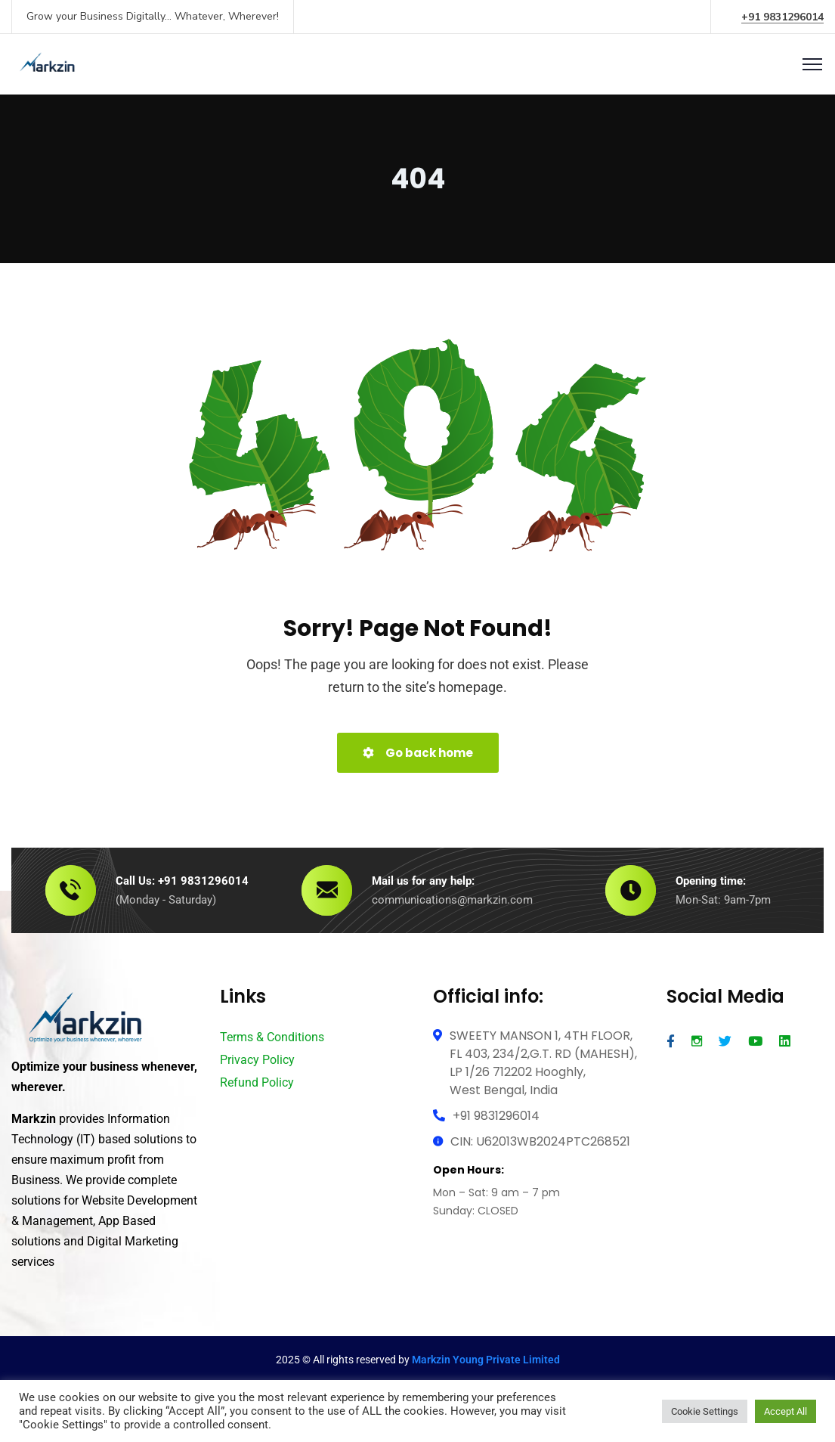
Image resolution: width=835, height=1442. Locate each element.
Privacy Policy (257, 1060)
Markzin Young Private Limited (486, 1360)
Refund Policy (257, 1082)
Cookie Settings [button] (704, 1411)
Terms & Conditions (272, 1037)
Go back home (418, 753)
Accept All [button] (785, 1411)
